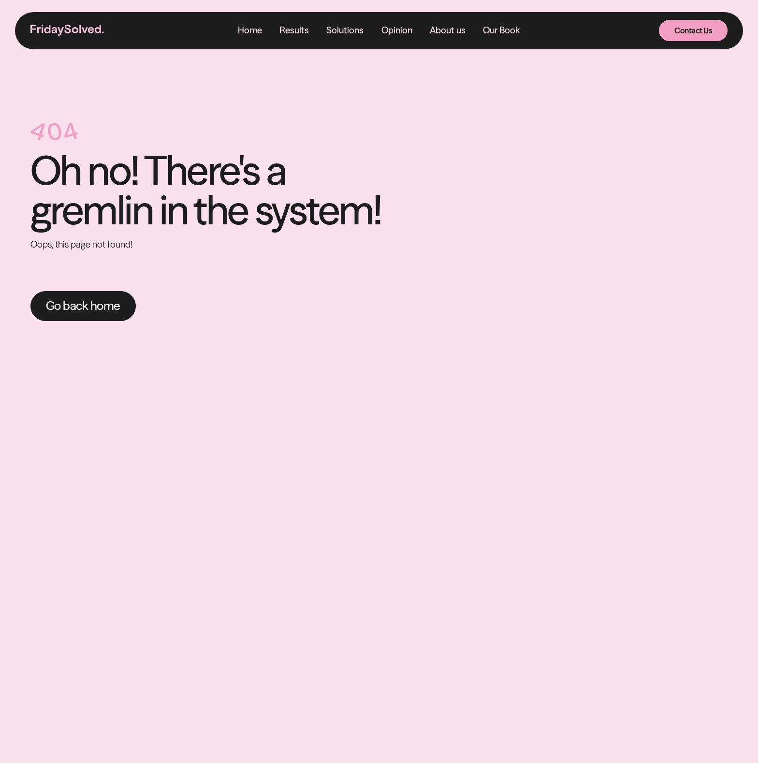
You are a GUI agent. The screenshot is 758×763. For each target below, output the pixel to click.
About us (448, 30)
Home (250, 30)
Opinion (396, 30)
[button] (345, 30)
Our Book (501, 30)
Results (294, 30)
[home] (67, 30)
